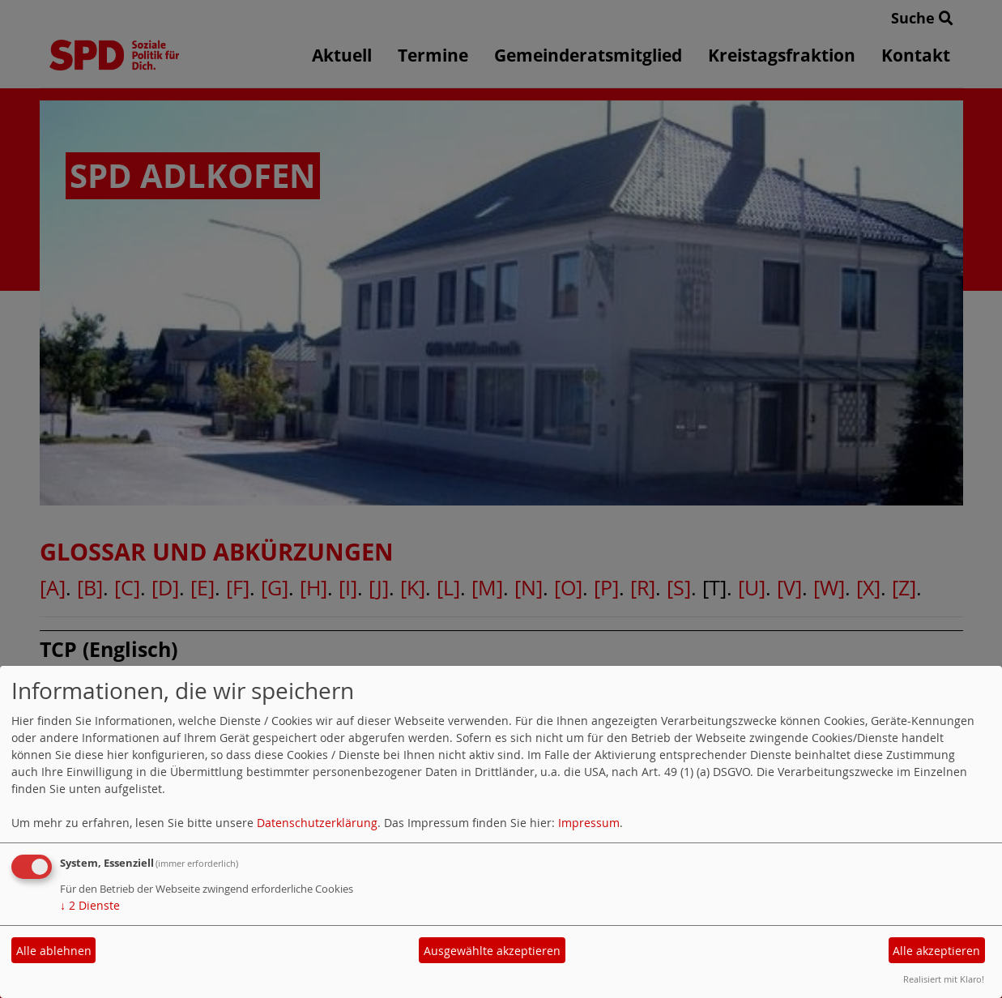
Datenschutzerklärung (317, 822)
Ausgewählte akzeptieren (492, 950)
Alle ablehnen (54, 950)
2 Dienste (90, 905)
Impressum (589, 822)
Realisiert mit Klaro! (943, 979)
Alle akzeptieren (936, 950)
